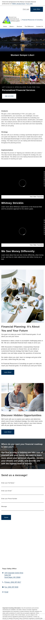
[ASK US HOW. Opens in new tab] (9, 96)
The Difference (29, 26)
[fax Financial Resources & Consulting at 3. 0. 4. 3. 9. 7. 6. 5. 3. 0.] (11, 587)
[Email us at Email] (6, 592)
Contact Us (39, 26)
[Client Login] (25, 9)
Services (19, 26)
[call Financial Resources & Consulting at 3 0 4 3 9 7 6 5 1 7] (12, 582)
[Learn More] (36, 9)
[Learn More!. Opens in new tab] (7, 372)
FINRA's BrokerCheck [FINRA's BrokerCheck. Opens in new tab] (18, 3)
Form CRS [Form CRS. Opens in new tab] (29, 3)
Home (5, 26)
